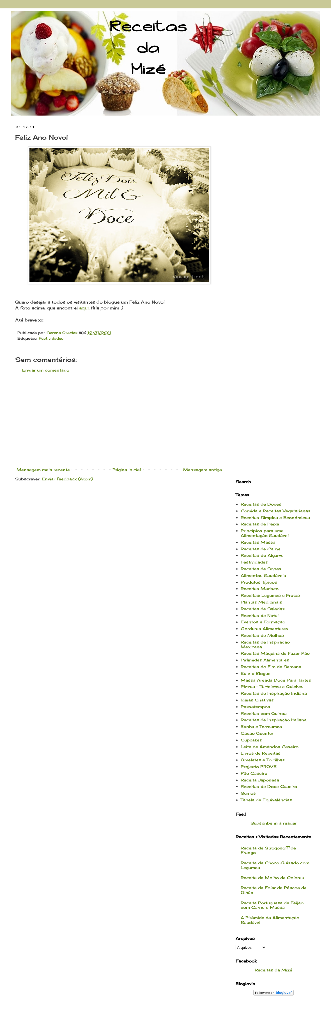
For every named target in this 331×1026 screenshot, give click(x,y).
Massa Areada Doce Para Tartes (276, 680)
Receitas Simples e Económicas (275, 517)
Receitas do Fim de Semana (271, 666)
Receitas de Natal (260, 615)
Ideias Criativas (257, 700)
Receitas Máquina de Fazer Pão (275, 653)
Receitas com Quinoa (264, 713)
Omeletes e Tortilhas (263, 759)
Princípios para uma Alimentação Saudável (265, 533)
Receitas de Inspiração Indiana (274, 693)
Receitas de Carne (261, 548)
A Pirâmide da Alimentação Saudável (270, 920)
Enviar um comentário (45, 370)
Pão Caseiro (254, 773)
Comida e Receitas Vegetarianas (276, 510)
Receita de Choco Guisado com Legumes (275, 865)
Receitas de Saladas (263, 608)
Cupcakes (251, 740)
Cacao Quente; (257, 733)
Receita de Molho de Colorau (272, 877)
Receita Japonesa (260, 780)
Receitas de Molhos (262, 635)
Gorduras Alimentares (264, 628)
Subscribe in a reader (273, 823)
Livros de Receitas (261, 753)
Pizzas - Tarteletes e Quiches (272, 686)
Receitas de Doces (261, 504)
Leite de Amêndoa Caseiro (269, 746)
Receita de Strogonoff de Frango (268, 850)
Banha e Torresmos (261, 726)
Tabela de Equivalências (266, 799)
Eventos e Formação (263, 621)
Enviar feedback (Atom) (67, 478)
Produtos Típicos (259, 582)
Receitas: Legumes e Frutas (270, 595)
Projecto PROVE (259, 766)
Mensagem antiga (202, 469)
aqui (84, 308)
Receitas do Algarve (262, 555)
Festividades (51, 338)
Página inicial (126, 469)
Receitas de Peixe (260, 524)
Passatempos (255, 706)
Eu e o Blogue (255, 673)
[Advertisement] (119, 420)
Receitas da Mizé (273, 970)
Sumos (248, 793)
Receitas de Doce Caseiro (269, 786)
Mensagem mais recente (43, 469)
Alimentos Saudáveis (263, 575)
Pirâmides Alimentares (265, 660)
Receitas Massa (258, 542)
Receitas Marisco (260, 588)
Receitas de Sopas (261, 568)
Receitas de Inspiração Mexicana (265, 644)
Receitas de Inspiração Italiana (274, 719)
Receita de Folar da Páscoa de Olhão (274, 890)
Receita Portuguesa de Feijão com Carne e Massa (272, 905)
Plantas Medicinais (261, 602)
